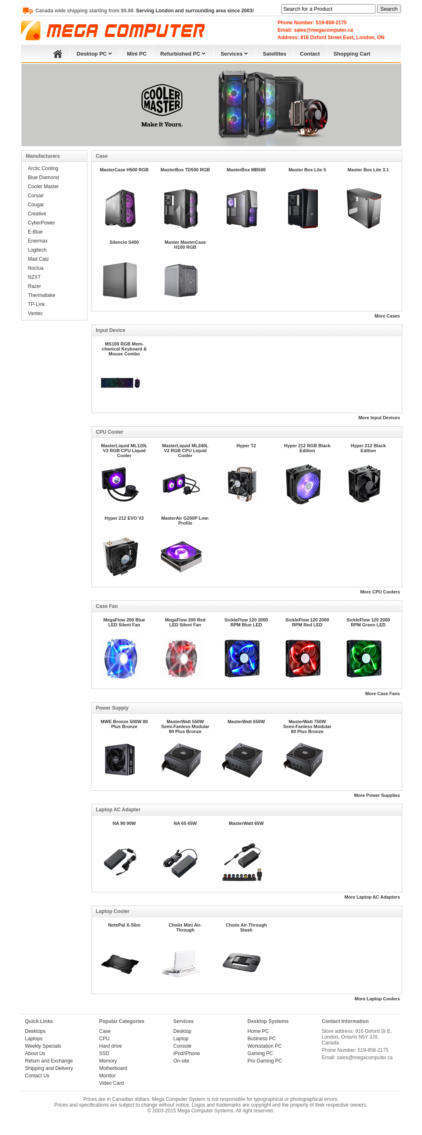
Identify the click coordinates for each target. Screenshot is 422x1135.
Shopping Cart (351, 54)
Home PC (258, 1031)
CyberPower (41, 223)
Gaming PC (260, 1053)
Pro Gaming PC (265, 1061)
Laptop (181, 1039)
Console (182, 1046)
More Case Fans (382, 693)
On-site (181, 1061)
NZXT (34, 277)
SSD (104, 1053)
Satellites (274, 54)
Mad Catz (38, 259)
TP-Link (36, 304)
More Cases (387, 315)
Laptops (34, 1039)
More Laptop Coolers (377, 998)
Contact (310, 54)
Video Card (111, 1083)
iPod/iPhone (186, 1053)
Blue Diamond (43, 177)
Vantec (35, 313)
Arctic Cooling (43, 168)
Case (105, 1031)
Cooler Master (43, 186)
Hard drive (110, 1046)
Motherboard (113, 1068)
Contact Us (37, 1076)
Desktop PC (95, 53)
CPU (104, 1039)
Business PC (262, 1039)
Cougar (36, 205)
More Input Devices (379, 417)
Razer (34, 286)
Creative (37, 214)
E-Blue (35, 232)
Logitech (37, 250)
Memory (108, 1061)
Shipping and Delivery (49, 1068)
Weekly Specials (43, 1046)
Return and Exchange (49, 1061)
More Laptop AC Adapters (372, 896)
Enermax (38, 241)
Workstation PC (265, 1046)
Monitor (107, 1076)
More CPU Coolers (380, 591)
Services (234, 53)
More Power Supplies (377, 795)
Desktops (35, 1031)
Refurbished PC (183, 53)
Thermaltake (42, 295)
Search (389, 9)
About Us (35, 1053)
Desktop (182, 1031)
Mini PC (137, 54)
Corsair (36, 196)
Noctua (36, 268)
